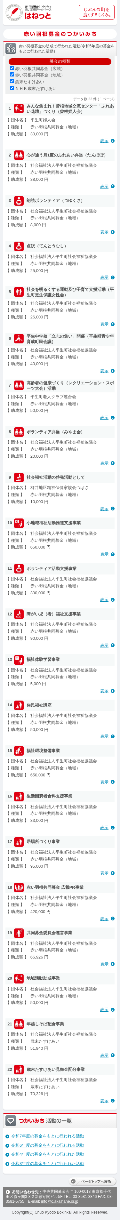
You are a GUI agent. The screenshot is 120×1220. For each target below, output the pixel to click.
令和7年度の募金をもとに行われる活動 (47, 1136)
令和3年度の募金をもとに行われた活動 (47, 1163)
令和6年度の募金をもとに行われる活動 (47, 1145)
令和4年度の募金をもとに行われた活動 (47, 1154)
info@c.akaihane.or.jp (59, 1201)
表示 (104, 140)
